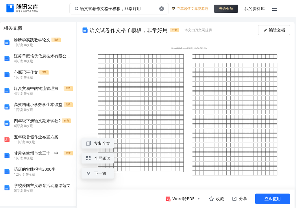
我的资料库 (255, 8)
